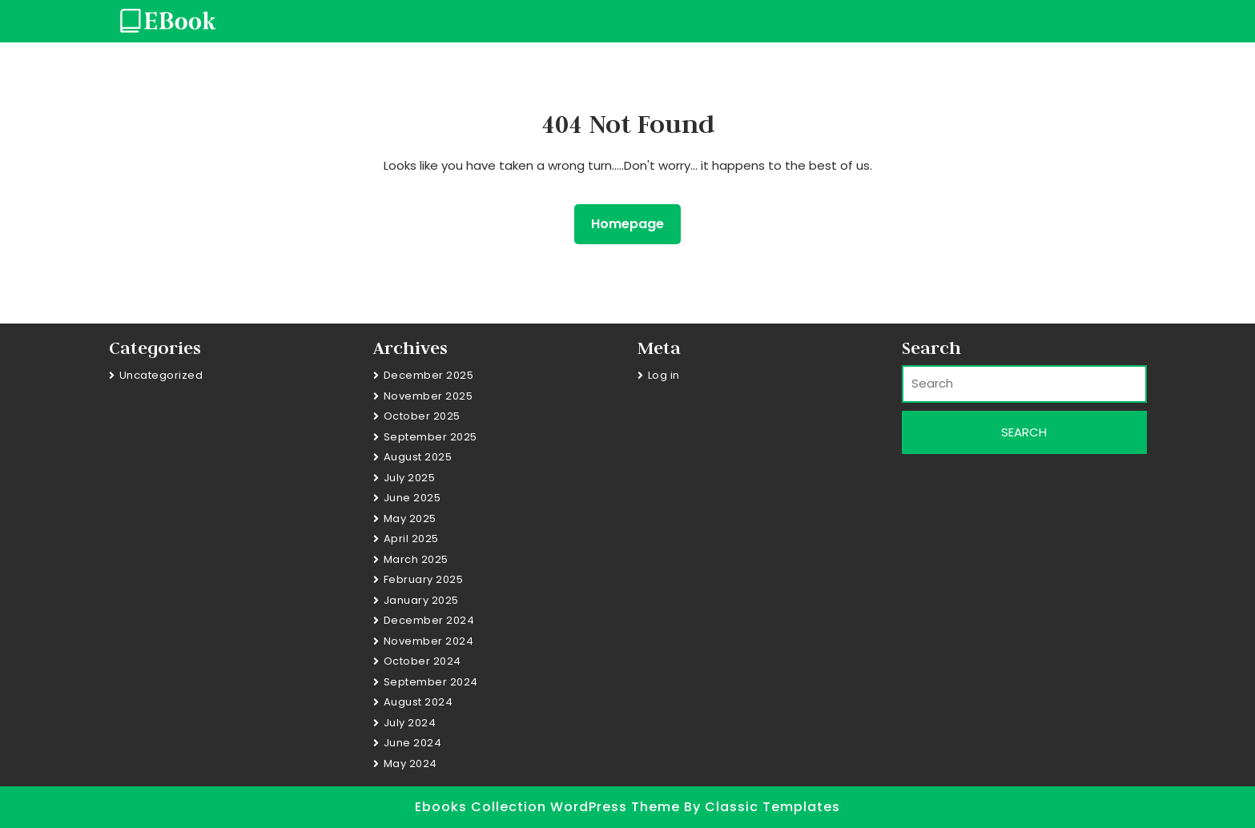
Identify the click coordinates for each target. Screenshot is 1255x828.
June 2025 (412, 497)
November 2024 (429, 641)
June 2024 (413, 742)
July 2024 (410, 722)
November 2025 (428, 396)
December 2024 (429, 620)
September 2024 (431, 681)
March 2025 (416, 559)
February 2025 (424, 579)
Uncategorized (161, 375)
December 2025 (429, 375)
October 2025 (422, 416)
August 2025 (418, 456)
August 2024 (418, 701)
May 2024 (410, 763)
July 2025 (410, 477)
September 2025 (430, 436)
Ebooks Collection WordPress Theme (549, 807)
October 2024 (422, 661)
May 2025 (410, 518)
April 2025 (411, 538)
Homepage (634, 223)
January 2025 (421, 600)
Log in (664, 375)
